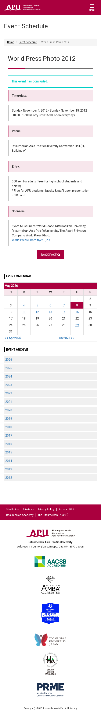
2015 (8, 452)
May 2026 (11, 285)
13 (50, 312)
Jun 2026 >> (66, 338)
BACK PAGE (50, 254)
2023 (8, 385)
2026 (8, 359)
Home (10, 42)
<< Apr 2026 (13, 338)
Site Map (28, 509)
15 (77, 312)
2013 (8, 469)
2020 (8, 410)
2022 (8, 393)
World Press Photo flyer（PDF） (33, 240)
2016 (8, 444)
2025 (8, 368)
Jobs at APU (66, 509)
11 (24, 312)
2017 (8, 435)
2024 (8, 376)
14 (63, 312)
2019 (8, 418)
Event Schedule (28, 42)
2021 (8, 401)
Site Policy (12, 509)
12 (37, 312)
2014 (8, 461)
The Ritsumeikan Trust (53, 514)
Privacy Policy (46, 509)
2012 (8, 477)
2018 (8, 427)
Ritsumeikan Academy (19, 514)
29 (77, 325)
